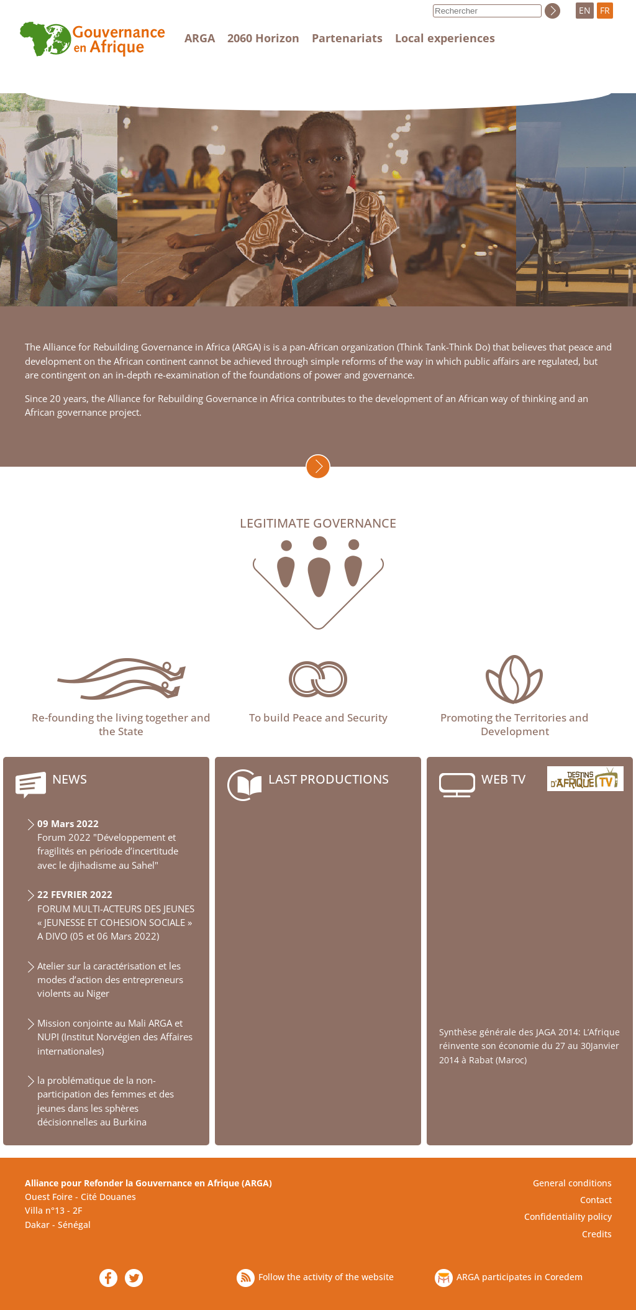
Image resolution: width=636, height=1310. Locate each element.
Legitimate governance (318, 523)
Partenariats (347, 37)
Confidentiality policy (568, 1216)
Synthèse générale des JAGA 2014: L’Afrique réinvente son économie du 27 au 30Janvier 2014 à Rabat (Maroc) (529, 1046)
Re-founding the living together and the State (121, 724)
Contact (596, 1200)
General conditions (572, 1183)
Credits (597, 1234)
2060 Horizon (263, 37)
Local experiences (445, 37)
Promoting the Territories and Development (514, 724)
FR (605, 10)
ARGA (199, 37)
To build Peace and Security (318, 717)
